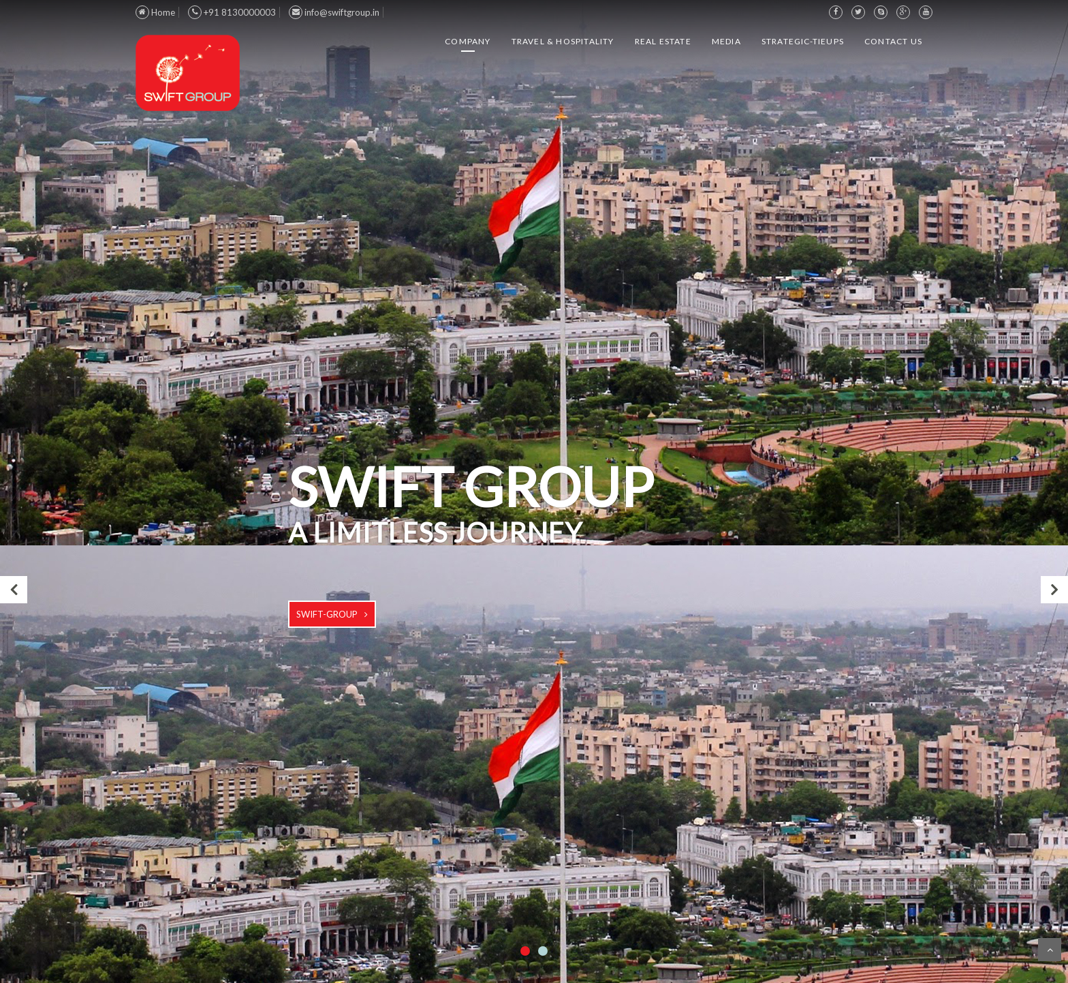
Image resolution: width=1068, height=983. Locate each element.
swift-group (327, 614)
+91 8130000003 (232, 12)
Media (726, 41)
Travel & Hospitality (563, 41)
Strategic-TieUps (802, 41)
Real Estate (663, 41)
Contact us (893, 41)
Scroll (1049, 949)
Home (155, 12)
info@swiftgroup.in (334, 12)
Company (467, 41)
